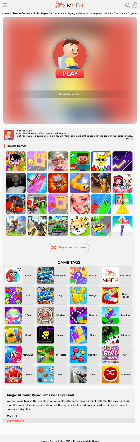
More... (129, 138)
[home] (69, 5)
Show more (15, 420)
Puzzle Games (21, 13)
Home (5, 13)
